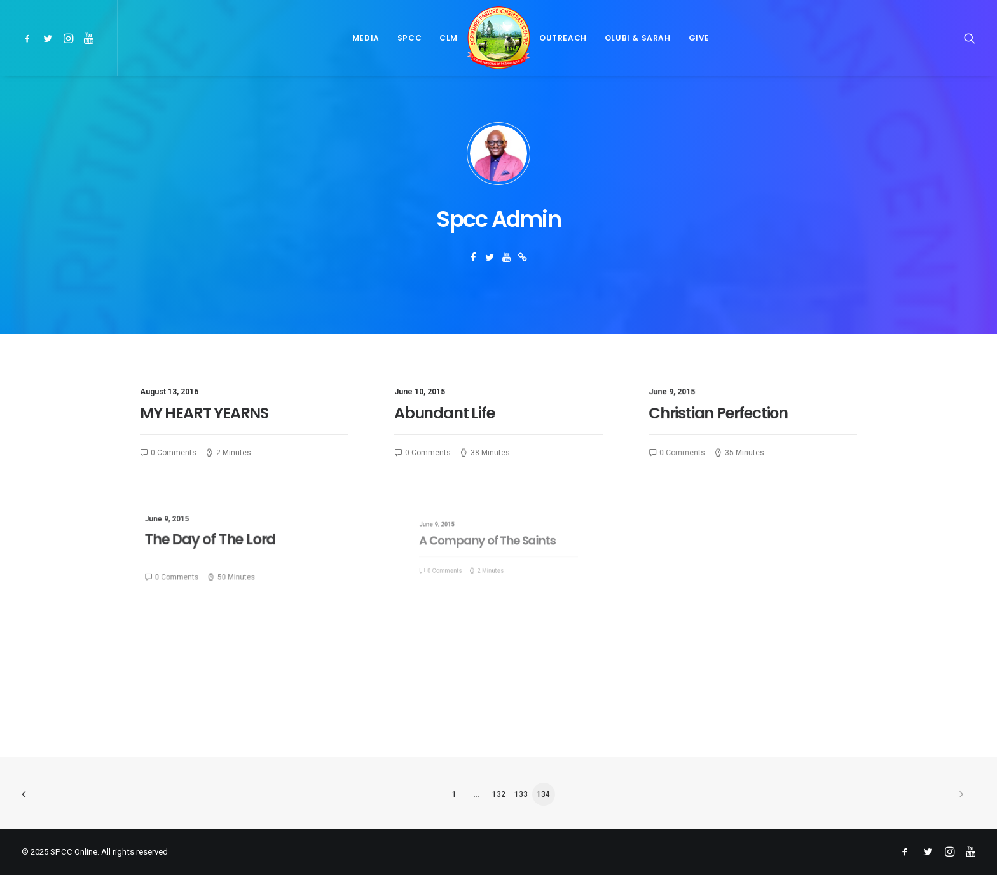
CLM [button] (448, 37)
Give (699, 37)
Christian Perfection (721, 414)
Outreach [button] (563, 37)
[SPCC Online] (498, 37)
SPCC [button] (409, 37)
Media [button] (366, 37)
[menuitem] (30, 38)
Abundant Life (444, 413)
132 (498, 794)
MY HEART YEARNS (204, 413)
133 (521, 794)
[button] (30, 38)
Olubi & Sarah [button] (638, 37)
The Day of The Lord (221, 541)
